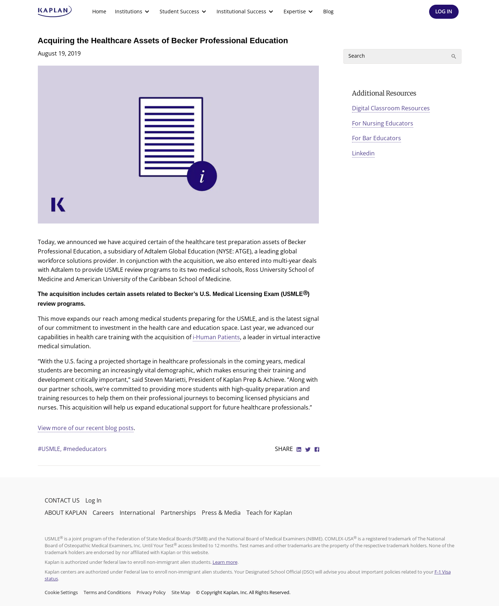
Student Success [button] (184, 12)
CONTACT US (62, 500)
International (137, 513)
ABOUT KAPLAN (66, 513)
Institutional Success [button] (246, 12)
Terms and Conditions (107, 592)
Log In (93, 500)
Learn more (225, 562)
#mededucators (85, 449)
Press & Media (221, 513)
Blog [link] (328, 11)
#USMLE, (50, 449)
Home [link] (99, 11)
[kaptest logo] (55, 11)
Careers (103, 513)
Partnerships (178, 513)
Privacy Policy (151, 592)
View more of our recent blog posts (86, 428)
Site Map (180, 592)
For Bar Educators (376, 138)
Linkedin (363, 153)
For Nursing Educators (382, 123)
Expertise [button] (299, 12)
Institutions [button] (133, 12)
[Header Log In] (444, 12)
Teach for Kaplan (269, 513)
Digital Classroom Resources (391, 108)
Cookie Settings (61, 592)
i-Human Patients (216, 337)
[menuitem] (99, 11)
